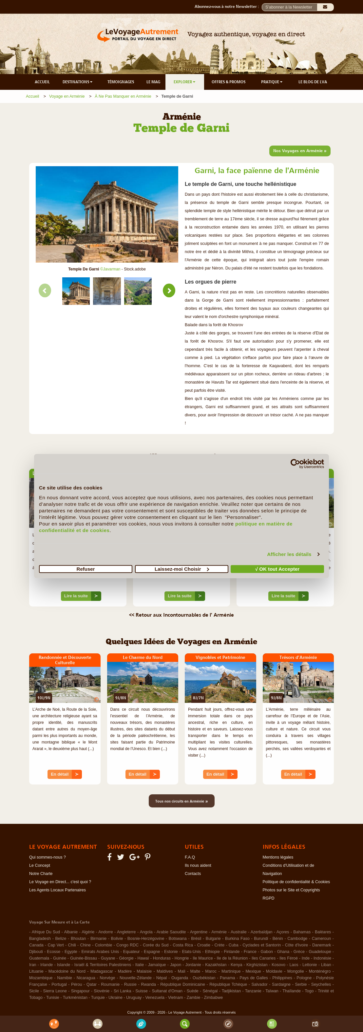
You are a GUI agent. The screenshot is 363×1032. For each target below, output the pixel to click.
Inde (306, 958)
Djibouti (36, 951)
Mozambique (41, 978)
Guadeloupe (320, 951)
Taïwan (271, 991)
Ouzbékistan (204, 978)
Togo (309, 991)
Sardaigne (281, 984)
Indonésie (322, 958)
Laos (293, 965)
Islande (63, 965)
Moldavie (274, 971)
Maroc (211, 971)
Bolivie (117, 938)
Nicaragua (86, 978)
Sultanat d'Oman (167, 991)
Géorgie (126, 958)
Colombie (103, 945)
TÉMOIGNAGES (120, 82)
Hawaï (143, 958)
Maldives (165, 971)
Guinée (59, 958)
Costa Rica (183, 945)
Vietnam (175, 997)
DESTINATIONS (78, 82)
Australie (239, 932)
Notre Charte (41, 873)
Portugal (59, 984)
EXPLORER (185, 82)
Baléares (323, 932)
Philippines (282, 978)
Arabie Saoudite (171, 932)
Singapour (80, 991)
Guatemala (39, 958)
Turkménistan (75, 997)
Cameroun (321, 938)
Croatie (203, 945)
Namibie (64, 978)
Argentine (199, 932)
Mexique (253, 971)
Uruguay (134, 997)
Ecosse (53, 951)
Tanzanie (253, 991)
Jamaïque (157, 965)
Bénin (278, 938)
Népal (161, 978)
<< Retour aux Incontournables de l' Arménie (181, 615)
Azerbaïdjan (262, 932)
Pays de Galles (253, 978)
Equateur (131, 951)
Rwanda (148, 984)
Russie (130, 984)
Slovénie (101, 991)
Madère (125, 971)
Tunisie (52, 997)
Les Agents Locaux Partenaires (57, 890)
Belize (60, 938)
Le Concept (39, 865)
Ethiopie (212, 951)
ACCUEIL (42, 82)
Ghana (283, 951)
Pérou (76, 984)
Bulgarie (213, 938)
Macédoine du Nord (67, 971)
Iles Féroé (288, 958)
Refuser (86, 568)
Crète (220, 945)
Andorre (105, 932)
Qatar (91, 984)
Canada (36, 945)
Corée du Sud (156, 945)
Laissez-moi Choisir (182, 568)
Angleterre (126, 932)
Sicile (34, 991)
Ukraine (115, 997)
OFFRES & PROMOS (228, 82)
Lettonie (309, 965)
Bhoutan (78, 938)
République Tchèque (228, 984)
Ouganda (179, 978)
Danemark (321, 945)
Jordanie (193, 965)
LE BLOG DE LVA (312, 82)
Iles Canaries (264, 958)
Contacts (193, 873)
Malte (195, 971)
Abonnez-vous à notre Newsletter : (228, 6)
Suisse (141, 991)
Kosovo (278, 965)
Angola (146, 932)
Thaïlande (291, 991)
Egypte (71, 951)
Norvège (107, 978)
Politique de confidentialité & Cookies (296, 882)
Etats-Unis (191, 951)
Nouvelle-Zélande (136, 978)
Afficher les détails (289, 554)
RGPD (269, 898)
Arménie (219, 932)
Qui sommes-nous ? (47, 857)
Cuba (234, 945)
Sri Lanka (122, 991)
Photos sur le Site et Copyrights (291, 890)
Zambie (194, 997)
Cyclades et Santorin (261, 945)
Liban (326, 965)
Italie (139, 965)
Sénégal (210, 991)
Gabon (267, 951)
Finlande (231, 951)
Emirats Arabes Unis (100, 951)
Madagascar (101, 971)
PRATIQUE (272, 82)
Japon (175, 965)
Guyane (108, 958)
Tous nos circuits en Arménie (181, 801)
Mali (181, 971)
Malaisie (144, 971)
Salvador (259, 984)
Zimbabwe (213, 997)
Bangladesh (40, 938)
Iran (32, 965)
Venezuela (154, 997)
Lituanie (36, 971)
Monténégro (320, 971)
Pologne (304, 978)
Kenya (236, 965)
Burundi (261, 938)
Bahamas (302, 932)
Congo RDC (127, 945)
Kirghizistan (257, 965)
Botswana (178, 938)
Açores (283, 932)
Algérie (88, 932)
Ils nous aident (198, 865)
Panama (227, 978)
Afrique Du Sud (46, 932)
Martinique (230, 971)
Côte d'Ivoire (296, 945)
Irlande (46, 965)
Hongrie (182, 958)
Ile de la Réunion (232, 958)
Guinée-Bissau (83, 958)
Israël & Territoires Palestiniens (102, 965)
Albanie (71, 932)
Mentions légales (278, 857)
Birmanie (98, 938)
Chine (85, 945)
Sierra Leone (55, 991)
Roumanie (110, 984)
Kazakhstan (215, 965)
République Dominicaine (182, 984)
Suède (193, 991)
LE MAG (153, 82)
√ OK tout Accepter (277, 568)
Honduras (162, 958)
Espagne (152, 951)
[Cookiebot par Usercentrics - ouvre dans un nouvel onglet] (295, 464)
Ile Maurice (203, 958)
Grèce (299, 951)
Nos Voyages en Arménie (300, 150)
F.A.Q (190, 857)
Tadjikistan (231, 991)
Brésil (196, 938)
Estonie (171, 951)
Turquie (98, 997)
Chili (72, 945)
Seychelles (321, 984)
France (250, 951)
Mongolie (295, 971)
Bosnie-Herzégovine (145, 938)
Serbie (301, 984)
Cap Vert (56, 945)
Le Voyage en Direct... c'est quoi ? (60, 882)
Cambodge (297, 938)
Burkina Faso (237, 938)
